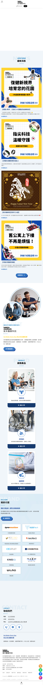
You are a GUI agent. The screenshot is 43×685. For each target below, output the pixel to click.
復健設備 (8, 679)
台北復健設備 (19, 679)
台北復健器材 (13, 679)
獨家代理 (14, 672)
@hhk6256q (10, 664)
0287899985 (9, 669)
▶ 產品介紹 (21, 442)
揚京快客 (10, 676)
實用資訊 (25, 672)
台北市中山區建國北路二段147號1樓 (14, 667)
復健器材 (4, 679)
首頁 (4, 672)
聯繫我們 (30, 672)
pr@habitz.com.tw (10, 665)
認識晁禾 (8, 672)
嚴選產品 (19, 672)
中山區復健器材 (26, 679)
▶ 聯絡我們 (27, 349)
